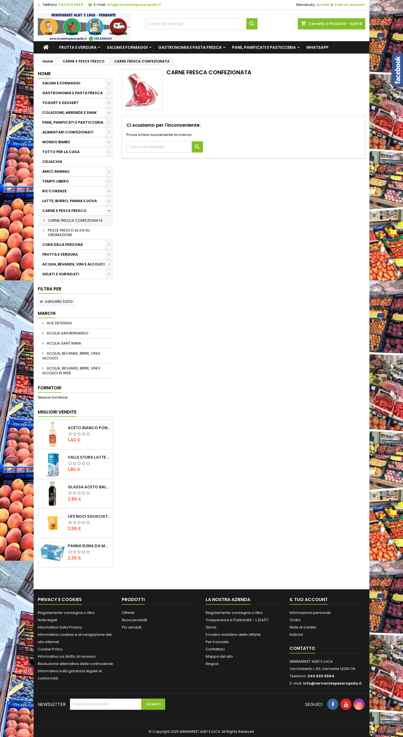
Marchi (46, 313)
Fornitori (49, 388)
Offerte (128, 612)
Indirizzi (296, 634)
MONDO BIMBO (56, 142)
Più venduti (131, 627)
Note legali (47, 620)
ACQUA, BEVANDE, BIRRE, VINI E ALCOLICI (71, 356)
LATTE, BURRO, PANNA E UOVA (69, 201)
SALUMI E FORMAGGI (127, 47)
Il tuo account (309, 599)
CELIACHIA (52, 161)
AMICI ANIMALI (55, 171)
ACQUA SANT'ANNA (63, 343)
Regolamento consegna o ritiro (66, 612)
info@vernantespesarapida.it (134, 4)
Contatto (302, 648)
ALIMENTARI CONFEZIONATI (67, 132)
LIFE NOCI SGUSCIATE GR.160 (89, 516)
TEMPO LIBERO (55, 181)
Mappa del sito (219, 656)
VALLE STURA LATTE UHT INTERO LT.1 (89, 457)
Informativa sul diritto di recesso (67, 656)
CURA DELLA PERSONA (62, 244)
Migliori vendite (57, 412)
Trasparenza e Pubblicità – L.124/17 (237, 620)
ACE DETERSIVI (59, 323)
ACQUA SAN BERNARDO (67, 333)
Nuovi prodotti (134, 620)
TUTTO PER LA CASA (60, 151)
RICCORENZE (54, 191)
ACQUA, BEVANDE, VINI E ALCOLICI (73, 264)
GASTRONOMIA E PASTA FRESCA (190, 47)
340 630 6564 (70, 4)
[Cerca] (201, 23)
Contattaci (215, 649)
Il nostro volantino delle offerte (233, 634)
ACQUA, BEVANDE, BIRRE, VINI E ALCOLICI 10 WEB (71, 371)
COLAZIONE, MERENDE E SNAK (69, 112)
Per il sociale (217, 641)
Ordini (295, 620)
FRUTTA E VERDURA (78, 47)
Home (44, 73)
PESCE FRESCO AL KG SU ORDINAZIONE (69, 232)
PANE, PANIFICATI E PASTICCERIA (264, 47)
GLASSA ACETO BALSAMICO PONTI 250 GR (89, 487)
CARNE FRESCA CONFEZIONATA (75, 220)
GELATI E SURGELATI (60, 274)
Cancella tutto (56, 301)
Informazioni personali (310, 612)
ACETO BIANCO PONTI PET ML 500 (89, 428)
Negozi (212, 663)
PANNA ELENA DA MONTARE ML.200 (89, 546)
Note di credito (303, 627)
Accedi (323, 4)
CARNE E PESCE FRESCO (64, 210)
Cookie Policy (50, 649)
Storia (211, 627)
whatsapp (317, 47)
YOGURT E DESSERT (60, 102)
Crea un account (349, 4)
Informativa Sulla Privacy (60, 627)
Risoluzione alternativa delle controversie (75, 663)
